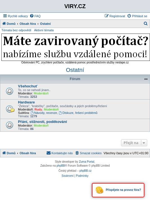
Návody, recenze (44, 112)
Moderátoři (41, 93)
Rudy (38, 109)
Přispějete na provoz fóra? (118, 190)
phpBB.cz (85, 170)
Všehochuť (27, 86)
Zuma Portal (86, 161)
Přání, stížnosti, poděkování (42, 122)
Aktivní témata (44, 30)
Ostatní (75, 70)
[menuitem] (35, 16)
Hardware (26, 102)
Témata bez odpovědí (16, 30)
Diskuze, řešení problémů (78, 112)
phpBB (60, 165)
